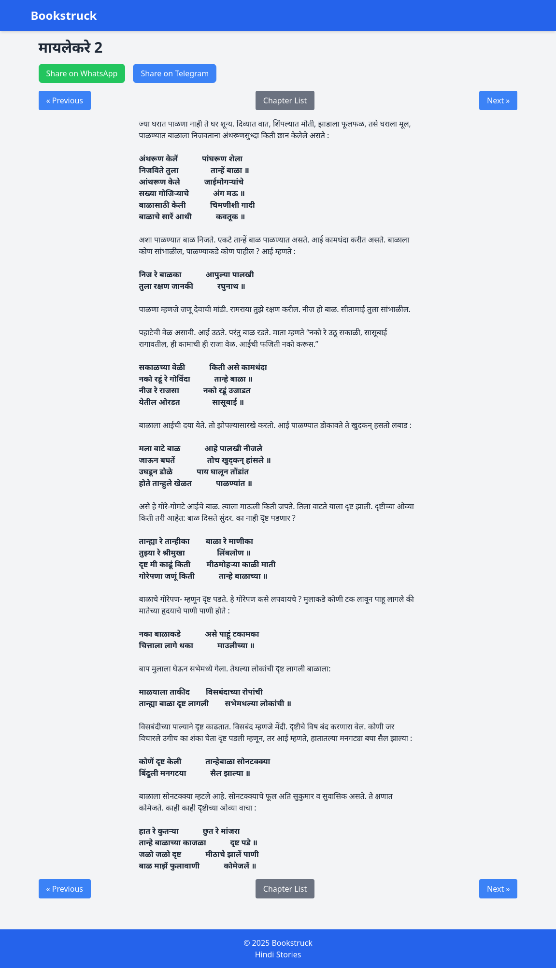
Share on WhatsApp (82, 73)
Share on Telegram (175, 73)
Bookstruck (64, 15)
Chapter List (285, 100)
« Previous (64, 100)
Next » (498, 100)
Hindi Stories (278, 954)
